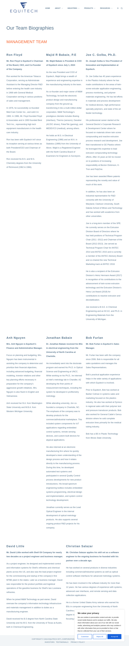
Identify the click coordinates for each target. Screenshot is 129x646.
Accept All (114, 636)
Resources (106, 8)
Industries (74, 8)
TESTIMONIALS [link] (62, 642)
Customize (85, 636)
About (59, 8)
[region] (99, 625)
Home (47, 8)
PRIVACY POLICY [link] (78, 642)
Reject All (99, 636)
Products (90, 8)
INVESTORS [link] (49, 642)
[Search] (122, 8)
